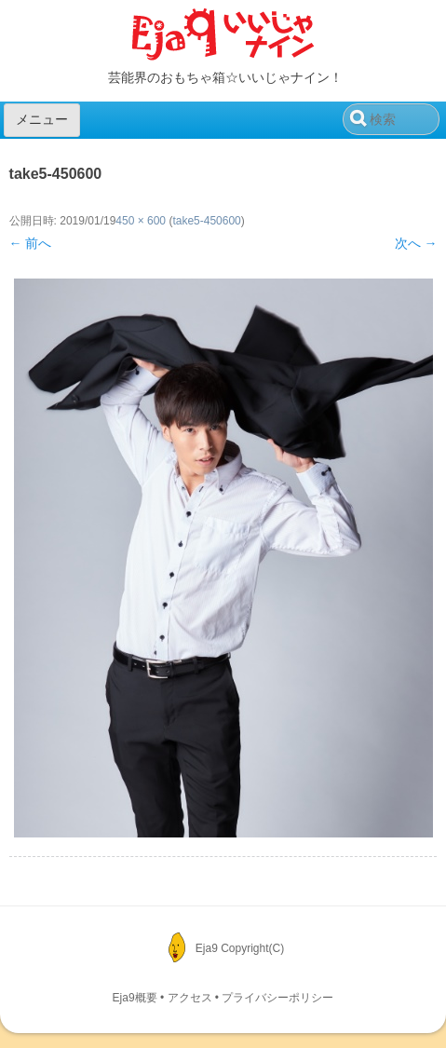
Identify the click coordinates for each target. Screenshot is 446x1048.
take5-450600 (206, 220)
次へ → (416, 243)
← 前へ (30, 243)
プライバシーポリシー (277, 997)
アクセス (190, 997)
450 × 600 (140, 220)
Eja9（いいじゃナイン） (223, 35)
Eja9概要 (135, 997)
